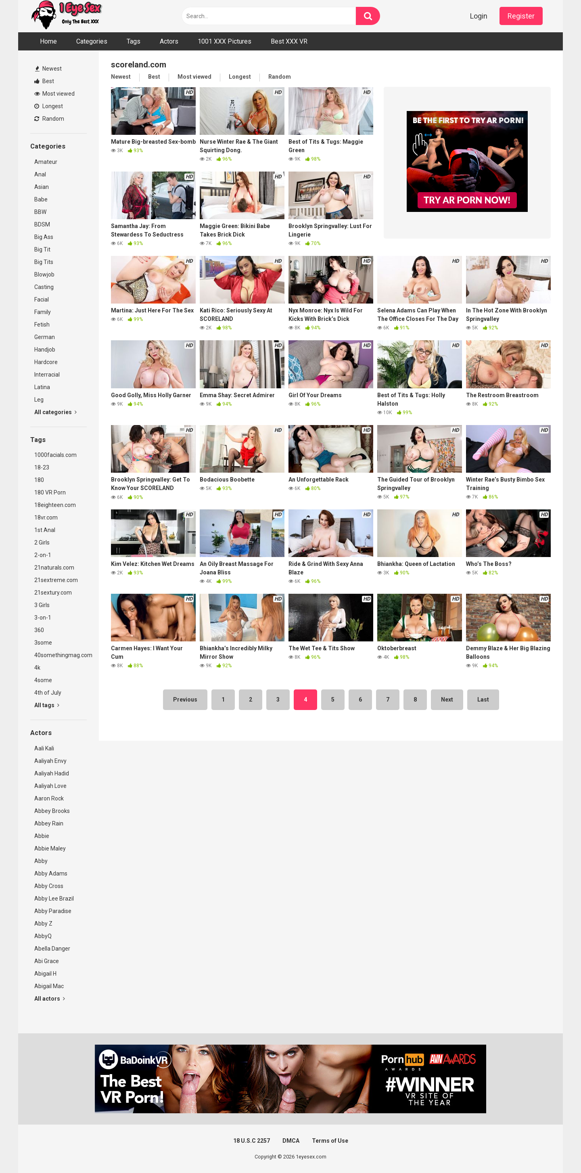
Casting (44, 287)
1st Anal (44, 530)
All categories (55, 412)
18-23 (41, 467)
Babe (41, 199)
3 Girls (42, 605)
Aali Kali (44, 748)
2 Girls (42, 542)
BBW (40, 212)
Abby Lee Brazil (54, 898)
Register (521, 16)
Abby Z (43, 923)
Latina (42, 387)
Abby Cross (48, 886)
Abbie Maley (50, 848)
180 (39, 480)
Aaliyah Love (50, 786)
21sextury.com (53, 592)
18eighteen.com (55, 505)
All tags (46, 705)
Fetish (42, 324)
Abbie (41, 836)
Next (447, 699)
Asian (41, 187)
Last (483, 699)
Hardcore (46, 362)
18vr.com (46, 517)
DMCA (290, 1140)
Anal (40, 174)
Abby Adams (50, 873)
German (44, 337)
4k (37, 667)
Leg (39, 399)
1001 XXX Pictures (224, 41)
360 (39, 630)
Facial (41, 299)
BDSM (42, 224)
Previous (185, 699)
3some (43, 642)
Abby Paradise (52, 911)
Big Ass (43, 237)
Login (478, 16)
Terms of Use (330, 1140)
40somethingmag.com (60, 655)
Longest (48, 106)
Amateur (45, 162)
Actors (169, 41)
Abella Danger (52, 948)
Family (42, 312)
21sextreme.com (56, 580)
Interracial (47, 374)
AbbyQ (43, 936)
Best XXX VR (289, 41)
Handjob (44, 349)
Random (49, 118)
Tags (133, 41)
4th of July (47, 692)
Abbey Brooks (52, 811)
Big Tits (43, 262)
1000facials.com (55, 455)
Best (44, 81)
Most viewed (54, 93)
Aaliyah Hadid (51, 773)
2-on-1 (42, 555)
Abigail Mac (49, 986)
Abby (41, 861)
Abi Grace (46, 961)
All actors (49, 998)
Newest (48, 68)
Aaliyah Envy (50, 761)
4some (43, 680)
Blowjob (44, 274)
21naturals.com (54, 567)
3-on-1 (42, 617)
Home (48, 41)
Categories (91, 41)
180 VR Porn (50, 492)
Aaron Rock (49, 798)
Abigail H (45, 973)
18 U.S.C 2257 (251, 1140)
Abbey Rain (48, 823)
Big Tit (42, 249)
